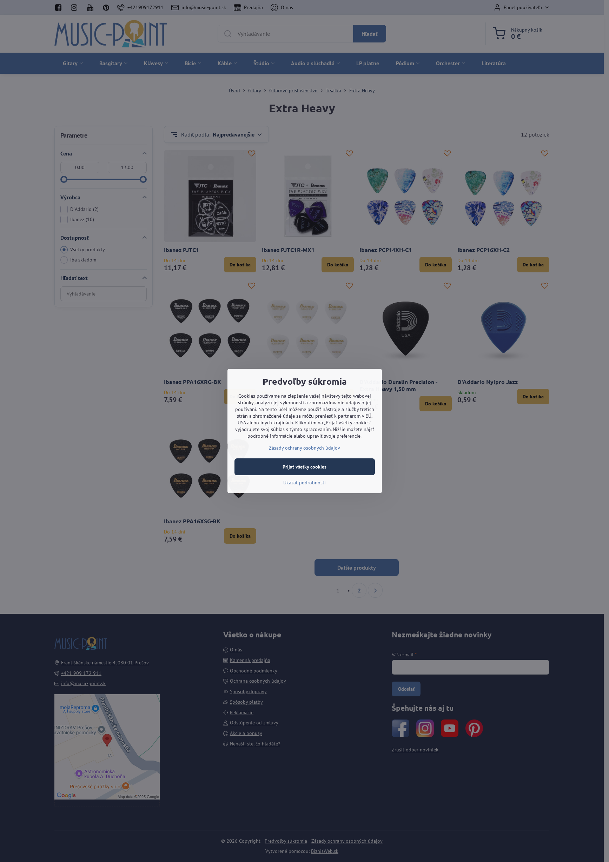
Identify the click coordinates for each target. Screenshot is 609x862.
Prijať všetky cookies (304, 467)
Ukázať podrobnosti (304, 482)
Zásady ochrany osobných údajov (304, 448)
